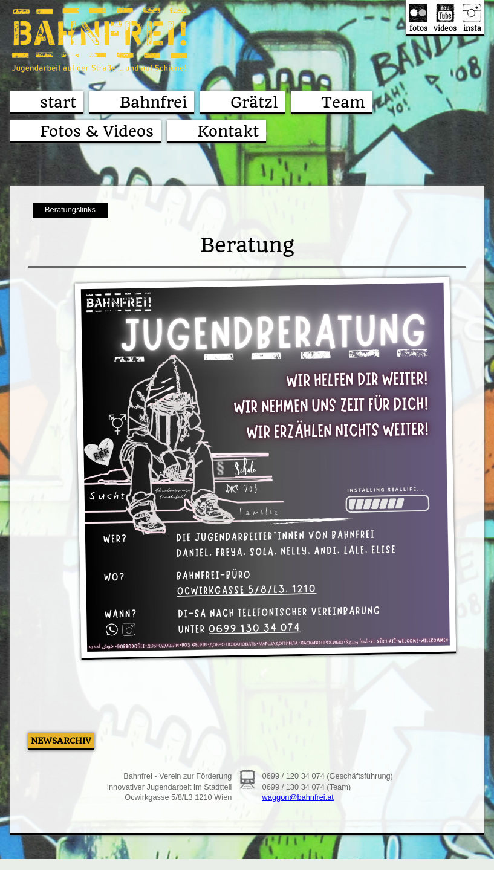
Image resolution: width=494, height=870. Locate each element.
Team (343, 102)
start (58, 102)
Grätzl (254, 102)
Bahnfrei (153, 102)
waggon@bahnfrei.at (298, 797)
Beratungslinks (70, 209)
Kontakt (228, 131)
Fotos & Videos (97, 131)
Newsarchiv (61, 740)
